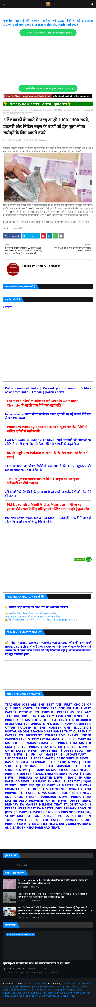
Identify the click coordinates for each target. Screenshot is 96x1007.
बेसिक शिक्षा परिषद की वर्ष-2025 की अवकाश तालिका (72, 96)
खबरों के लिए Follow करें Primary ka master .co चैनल (50, 33)
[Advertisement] (48, 60)
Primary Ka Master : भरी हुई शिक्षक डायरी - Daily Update (27, 96)
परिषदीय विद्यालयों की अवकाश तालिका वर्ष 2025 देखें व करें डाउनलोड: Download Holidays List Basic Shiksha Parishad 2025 (48, 22)
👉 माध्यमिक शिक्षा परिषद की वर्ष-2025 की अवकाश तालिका (31, 613)
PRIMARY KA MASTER (34, 983)
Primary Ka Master (18, 110)
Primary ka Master (13, 140)
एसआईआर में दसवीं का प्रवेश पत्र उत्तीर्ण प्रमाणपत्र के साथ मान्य (36, 963)
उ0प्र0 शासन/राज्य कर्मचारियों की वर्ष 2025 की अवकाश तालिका (32, 616)
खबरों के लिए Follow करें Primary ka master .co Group (50, 88)
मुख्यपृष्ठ (6, 110)
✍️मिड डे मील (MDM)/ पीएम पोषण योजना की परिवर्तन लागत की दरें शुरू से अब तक (41, 619)
